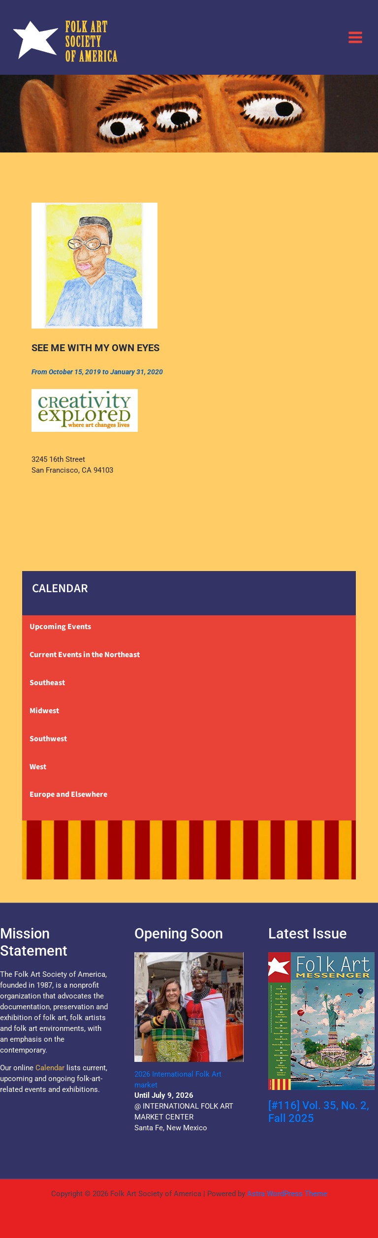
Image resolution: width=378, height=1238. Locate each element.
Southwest (48, 738)
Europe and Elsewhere (68, 794)
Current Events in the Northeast (85, 654)
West (38, 766)
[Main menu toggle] (355, 37)
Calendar (49, 1067)
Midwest (44, 710)
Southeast (47, 682)
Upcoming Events (60, 626)
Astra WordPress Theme (287, 1193)
